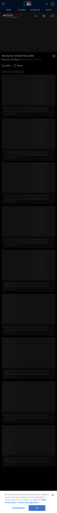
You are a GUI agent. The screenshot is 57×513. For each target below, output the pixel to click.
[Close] (53, 495)
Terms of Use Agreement (28, 502)
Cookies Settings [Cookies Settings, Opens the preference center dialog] (18, 508)
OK (37, 508)
